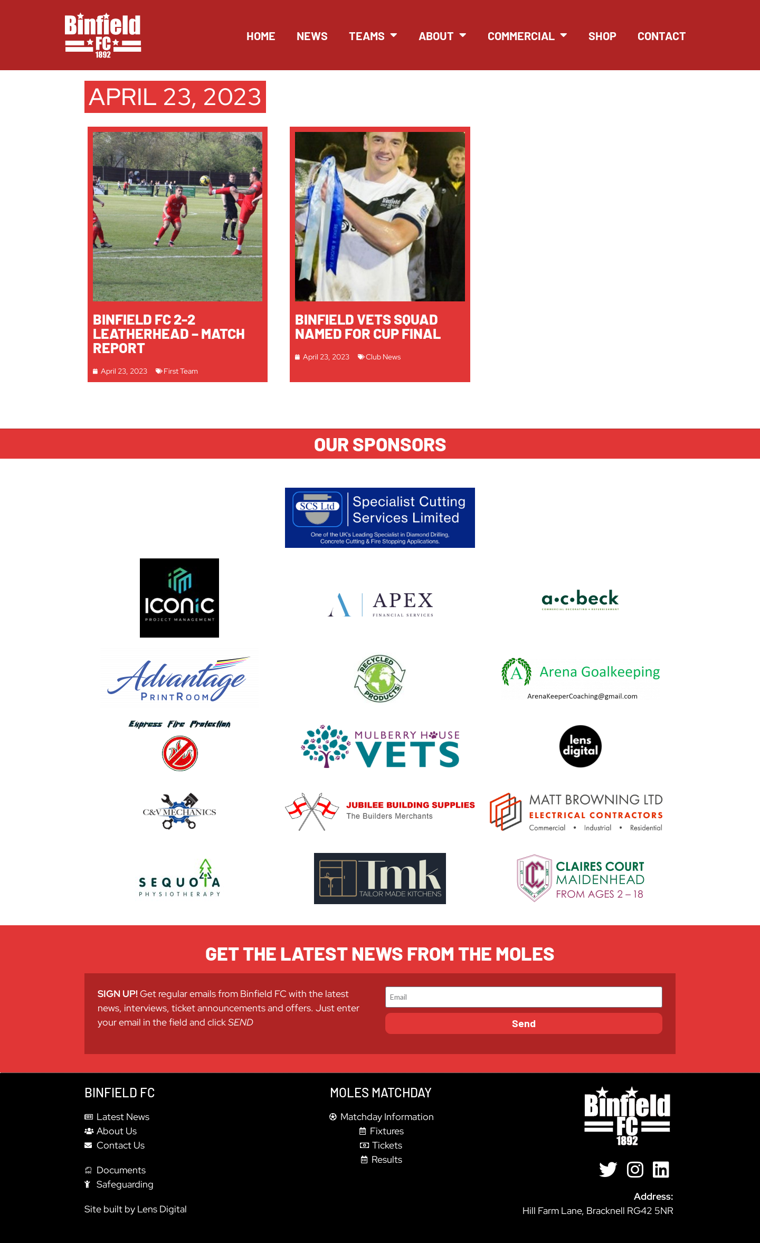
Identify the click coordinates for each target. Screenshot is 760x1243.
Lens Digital (162, 1209)
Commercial (527, 35)
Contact (662, 35)
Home (261, 35)
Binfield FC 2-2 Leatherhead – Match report (169, 333)
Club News (383, 357)
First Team (181, 371)
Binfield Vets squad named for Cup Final (368, 325)
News (312, 35)
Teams (373, 35)
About (443, 35)
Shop (602, 35)
